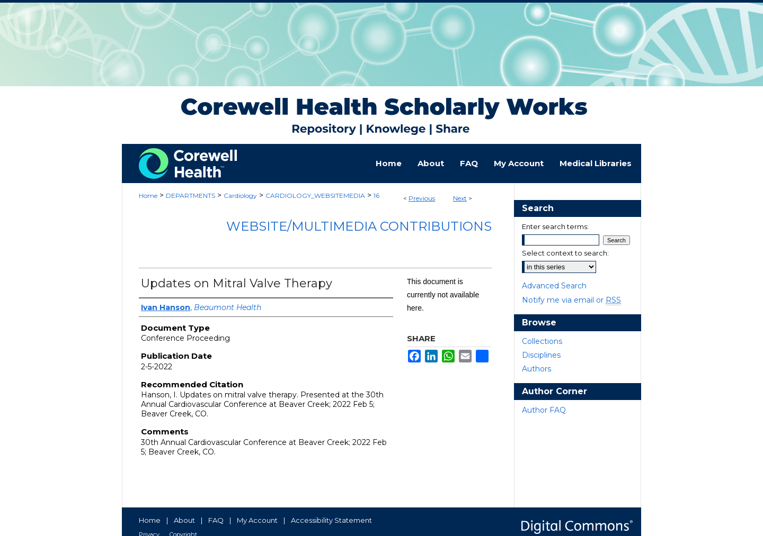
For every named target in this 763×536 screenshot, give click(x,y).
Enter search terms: (555, 226)
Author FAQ (544, 410)
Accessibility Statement (331, 520)
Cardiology (240, 195)
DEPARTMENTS (190, 195)
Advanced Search (554, 285)
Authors (536, 369)
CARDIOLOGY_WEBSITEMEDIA (315, 195)
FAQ (216, 520)
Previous (422, 198)
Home (148, 195)
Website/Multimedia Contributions (359, 226)
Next (460, 198)
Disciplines (541, 355)
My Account (257, 520)
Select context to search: (565, 253)
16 (376, 195)
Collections (542, 341)
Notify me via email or (571, 300)
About (184, 520)
